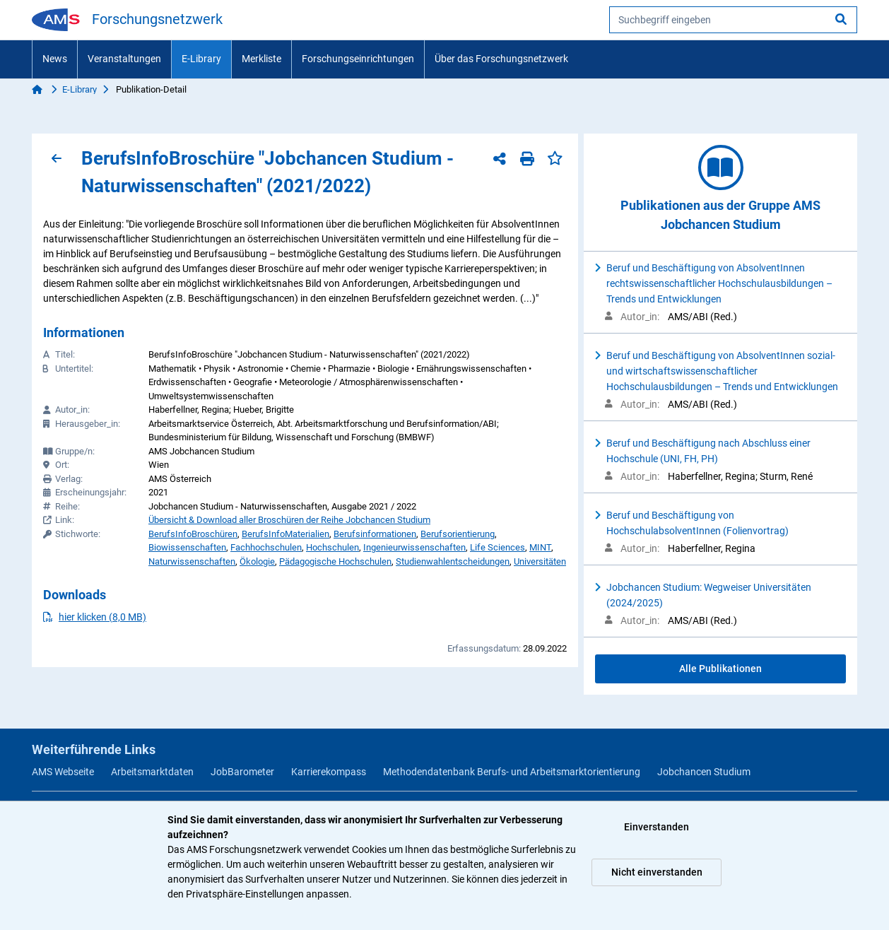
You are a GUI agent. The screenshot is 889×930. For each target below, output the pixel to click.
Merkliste (261, 58)
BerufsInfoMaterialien (285, 534)
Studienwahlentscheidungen (453, 561)
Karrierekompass (328, 771)
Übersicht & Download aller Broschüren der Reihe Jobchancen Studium (289, 519)
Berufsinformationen (375, 534)
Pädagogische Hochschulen (335, 561)
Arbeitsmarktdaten (152, 771)
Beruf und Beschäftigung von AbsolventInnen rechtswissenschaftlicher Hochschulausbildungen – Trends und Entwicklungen (719, 283)
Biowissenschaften (187, 547)
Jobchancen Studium (703, 771)
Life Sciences (497, 547)
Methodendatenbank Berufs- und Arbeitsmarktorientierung (511, 771)
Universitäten (540, 561)
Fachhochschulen (266, 547)
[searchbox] (733, 19)
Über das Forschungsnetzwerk (501, 58)
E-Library (201, 58)
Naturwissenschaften (191, 561)
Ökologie (257, 561)
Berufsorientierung (457, 534)
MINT (540, 547)
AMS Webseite (63, 771)
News (54, 58)
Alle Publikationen (720, 668)
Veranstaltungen (124, 58)
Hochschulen (332, 547)
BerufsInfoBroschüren (192, 534)
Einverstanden (656, 826)
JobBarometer (242, 771)
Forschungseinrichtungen (358, 58)
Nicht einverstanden (656, 872)
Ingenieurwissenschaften (414, 547)
